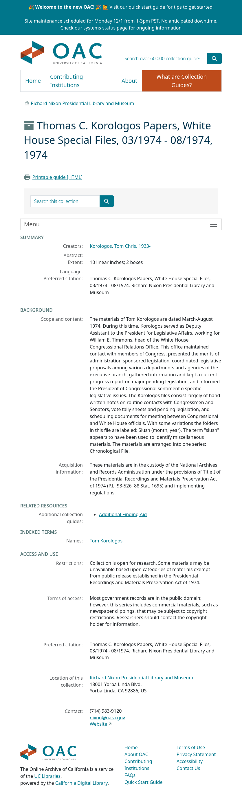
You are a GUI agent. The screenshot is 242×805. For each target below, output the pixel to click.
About (129, 81)
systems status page (105, 28)
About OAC (136, 754)
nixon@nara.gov (107, 717)
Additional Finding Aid (123, 514)
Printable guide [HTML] (57, 177)
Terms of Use (191, 747)
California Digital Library (81, 783)
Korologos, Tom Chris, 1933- (120, 246)
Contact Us (188, 768)
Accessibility (190, 761)
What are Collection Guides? (182, 81)
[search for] (164, 58)
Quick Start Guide (143, 782)
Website (98, 724)
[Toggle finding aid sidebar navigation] (121, 224)
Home (33, 81)
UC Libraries (47, 776)
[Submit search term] (214, 58)
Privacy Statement (196, 754)
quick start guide (147, 7)
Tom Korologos (106, 541)
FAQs (129, 775)
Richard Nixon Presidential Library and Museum (82, 103)
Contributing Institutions (66, 81)
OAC (61, 53)
